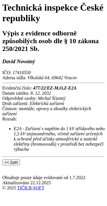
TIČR (22, 187)
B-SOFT (36, 187)
